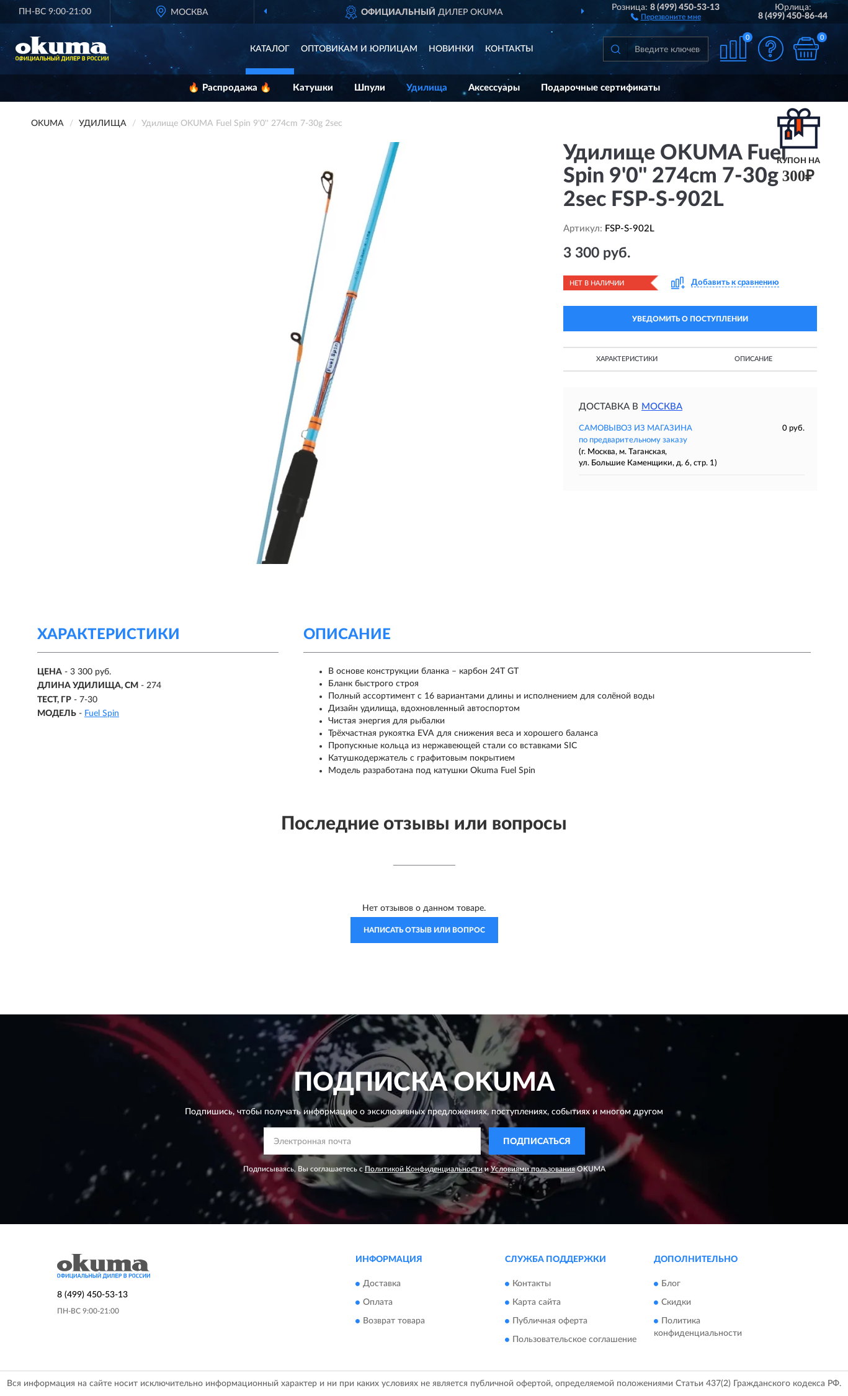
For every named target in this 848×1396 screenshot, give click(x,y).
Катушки (313, 87)
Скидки (676, 1302)
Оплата (378, 1302)
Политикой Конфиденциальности (424, 1169)
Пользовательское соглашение (574, 1339)
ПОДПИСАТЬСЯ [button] (537, 1141)
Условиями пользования (533, 1169)
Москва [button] (661, 406)
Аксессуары (494, 87)
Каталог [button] (270, 49)
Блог (671, 1283)
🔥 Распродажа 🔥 (230, 87)
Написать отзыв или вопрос (424, 930)
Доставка (382, 1283)
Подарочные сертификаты (600, 87)
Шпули (369, 87)
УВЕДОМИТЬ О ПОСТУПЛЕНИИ (690, 319)
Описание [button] (753, 359)
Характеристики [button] (627, 359)
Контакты (509, 49)
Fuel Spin (101, 713)
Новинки (451, 49)
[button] (666, 16)
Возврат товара (394, 1321)
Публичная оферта (549, 1321)
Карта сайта (536, 1302)
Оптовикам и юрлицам (359, 49)
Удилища (426, 87)
